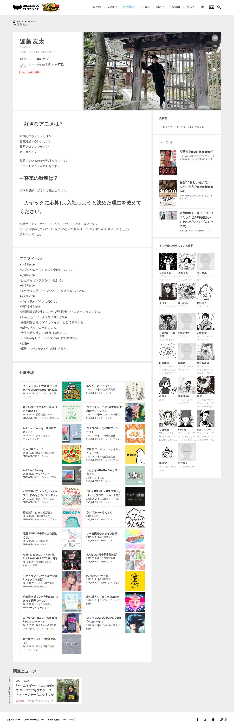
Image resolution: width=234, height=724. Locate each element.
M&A (190, 7)
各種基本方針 (53, 717)
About (160, 7)
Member (32, 21)
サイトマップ (69, 717)
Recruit (175, 7)
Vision (146, 7)
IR (202, 7)
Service (111, 7)
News (97, 7)
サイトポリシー (13, 717)
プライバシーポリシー (34, 717)
